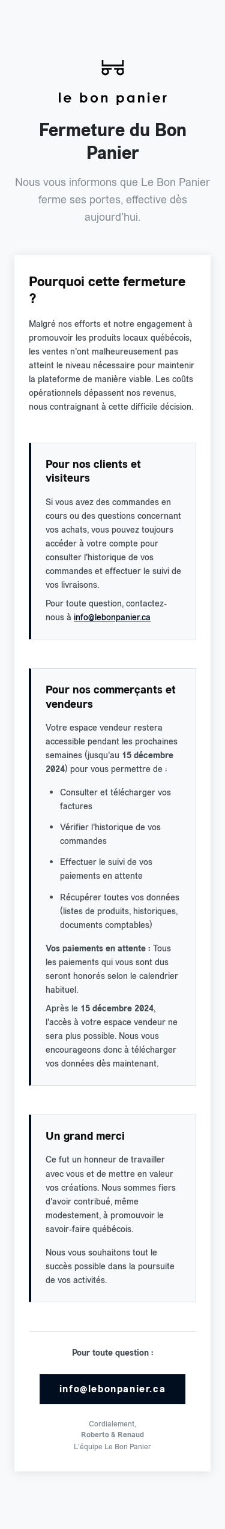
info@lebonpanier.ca (112, 617)
